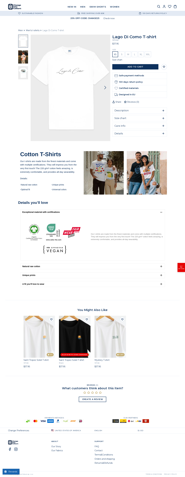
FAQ (97, 446)
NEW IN (72, 7)
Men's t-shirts (32, 30)
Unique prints (28, 275)
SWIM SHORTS (97, 7)
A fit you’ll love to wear (33, 284)
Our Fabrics (57, 450)
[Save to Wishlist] (164, 67)
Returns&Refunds (104, 463)
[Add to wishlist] (51, 319)
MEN (82, 7)
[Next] (105, 88)
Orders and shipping (105, 459)
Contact (99, 450)
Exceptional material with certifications (41, 212)
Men (20, 30)
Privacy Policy (170, 474)
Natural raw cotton (31, 266)
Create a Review (92, 399)
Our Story (56, 446)
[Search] (158, 7)
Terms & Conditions (154, 474)
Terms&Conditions (104, 454)
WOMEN (114, 7)
